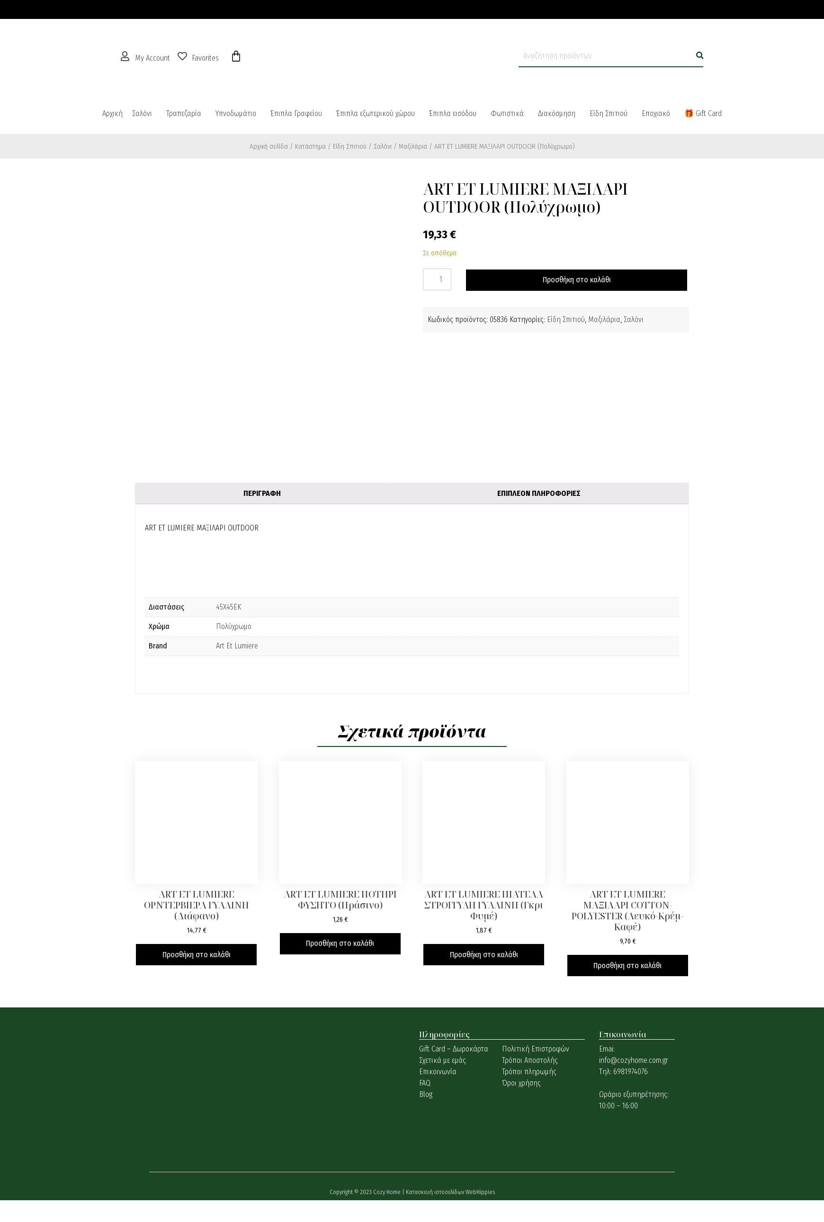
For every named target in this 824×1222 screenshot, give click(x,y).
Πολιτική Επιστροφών (535, 1048)
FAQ (424, 1082)
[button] (144, 114)
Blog (425, 1094)
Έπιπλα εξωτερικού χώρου (375, 113)
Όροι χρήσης (521, 1082)
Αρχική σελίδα (269, 146)
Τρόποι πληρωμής (529, 1071)
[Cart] (236, 56)
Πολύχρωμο (233, 626)
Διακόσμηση (556, 113)
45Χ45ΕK (228, 606)
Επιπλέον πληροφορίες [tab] (539, 493)
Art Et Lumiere (237, 645)
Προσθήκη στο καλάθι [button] (196, 954)
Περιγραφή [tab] (262, 493)
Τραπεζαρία (183, 113)
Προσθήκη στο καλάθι (577, 279)
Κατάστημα (310, 146)
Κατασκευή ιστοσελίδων (436, 1191)
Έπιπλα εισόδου (452, 113)
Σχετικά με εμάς (442, 1060)
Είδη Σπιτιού (608, 113)
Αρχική (112, 113)
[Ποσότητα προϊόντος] (437, 279)
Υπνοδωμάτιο (235, 113)
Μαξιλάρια (413, 146)
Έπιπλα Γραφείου (296, 113)
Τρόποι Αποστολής (530, 1060)
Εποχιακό (656, 113)
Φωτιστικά (507, 113)
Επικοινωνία (438, 1071)
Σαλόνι (142, 113)
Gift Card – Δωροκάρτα (453, 1048)
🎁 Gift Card (703, 113)
